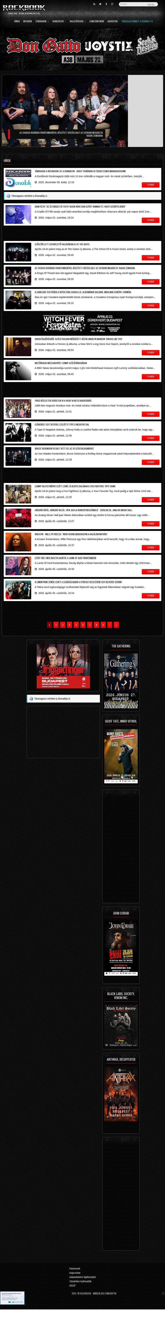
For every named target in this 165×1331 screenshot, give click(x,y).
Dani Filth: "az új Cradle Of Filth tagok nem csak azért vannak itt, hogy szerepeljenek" (80, 208)
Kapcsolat (74, 1294)
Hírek (17, 21)
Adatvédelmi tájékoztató (82, 1298)
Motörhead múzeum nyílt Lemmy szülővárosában (61, 371)
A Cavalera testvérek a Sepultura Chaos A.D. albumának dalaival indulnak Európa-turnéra (83, 297)
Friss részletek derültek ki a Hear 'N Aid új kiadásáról (63, 410)
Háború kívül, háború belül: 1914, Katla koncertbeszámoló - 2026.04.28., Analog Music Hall (83, 526)
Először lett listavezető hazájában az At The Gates (62, 247)
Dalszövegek (78, 21)
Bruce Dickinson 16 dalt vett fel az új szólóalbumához (64, 461)
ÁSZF (72, 1307)
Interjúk (27, 21)
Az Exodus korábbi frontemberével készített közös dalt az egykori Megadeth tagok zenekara (85, 272)
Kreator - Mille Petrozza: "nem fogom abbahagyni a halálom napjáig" (71, 551)
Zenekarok (42, 21)
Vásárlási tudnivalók (80, 1302)
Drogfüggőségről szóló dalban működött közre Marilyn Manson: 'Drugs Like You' (78, 346)
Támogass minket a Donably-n (137, 21)
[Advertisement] (82, 235)
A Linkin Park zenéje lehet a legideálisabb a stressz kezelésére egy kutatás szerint (78, 602)
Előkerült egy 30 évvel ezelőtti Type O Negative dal (62, 436)
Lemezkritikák (96, 21)
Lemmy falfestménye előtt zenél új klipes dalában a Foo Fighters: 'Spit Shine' (75, 500)
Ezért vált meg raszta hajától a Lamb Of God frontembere (65, 577)
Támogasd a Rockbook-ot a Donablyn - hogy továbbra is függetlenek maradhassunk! (80, 171)
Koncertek (59, 21)
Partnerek (74, 1290)
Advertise (113, 21)
